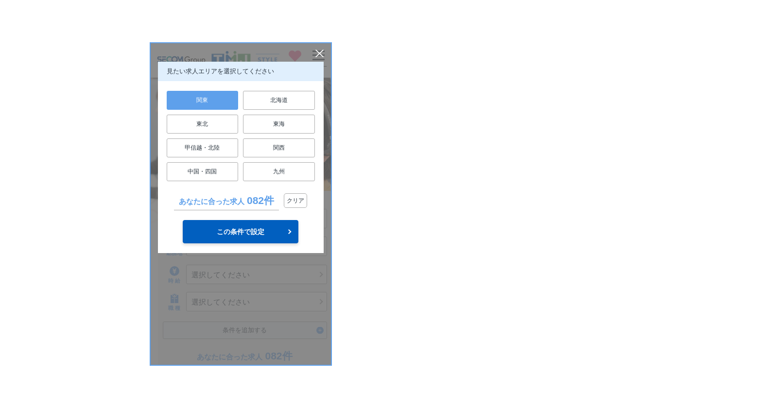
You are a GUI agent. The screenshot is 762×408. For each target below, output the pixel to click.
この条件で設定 (240, 232)
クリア (295, 200)
